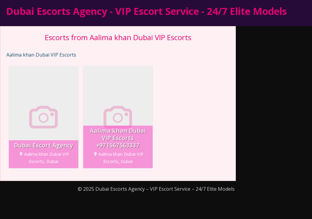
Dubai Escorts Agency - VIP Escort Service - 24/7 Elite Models (146, 11)
